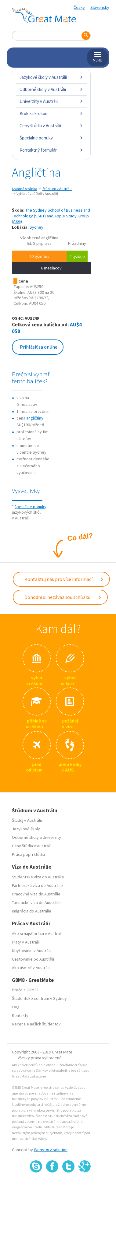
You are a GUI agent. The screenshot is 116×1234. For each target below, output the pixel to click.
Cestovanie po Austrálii (33, 959)
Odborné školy (25, 837)
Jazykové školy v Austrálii (51, 77)
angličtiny (34, 418)
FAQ (15, 1007)
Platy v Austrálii (26, 942)
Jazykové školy (26, 828)
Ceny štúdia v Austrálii (51, 125)
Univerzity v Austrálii (51, 101)
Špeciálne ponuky (51, 138)
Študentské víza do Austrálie (38, 877)
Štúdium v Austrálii (57, 188)
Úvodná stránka (24, 188)
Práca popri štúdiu (28, 854)
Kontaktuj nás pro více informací (64, 579)
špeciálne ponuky (30, 506)
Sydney (36, 227)
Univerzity (52, 837)
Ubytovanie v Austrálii (31, 950)
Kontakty (20, 1015)
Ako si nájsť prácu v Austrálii (37, 933)
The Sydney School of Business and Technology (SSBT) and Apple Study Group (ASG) (51, 215)
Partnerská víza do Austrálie (37, 885)
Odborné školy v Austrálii (51, 89)
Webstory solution (50, 1149)
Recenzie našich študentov (36, 1024)
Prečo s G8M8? (25, 990)
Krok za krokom (51, 113)
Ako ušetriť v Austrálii (31, 967)
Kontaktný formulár (51, 150)
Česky (79, 7)
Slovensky (99, 7)
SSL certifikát (68, 1186)
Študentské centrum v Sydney (39, 998)
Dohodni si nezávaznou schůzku (63, 597)
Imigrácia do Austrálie (31, 911)
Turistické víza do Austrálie (36, 902)
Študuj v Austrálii (27, 820)
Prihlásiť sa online (38, 347)
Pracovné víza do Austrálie (36, 894)
